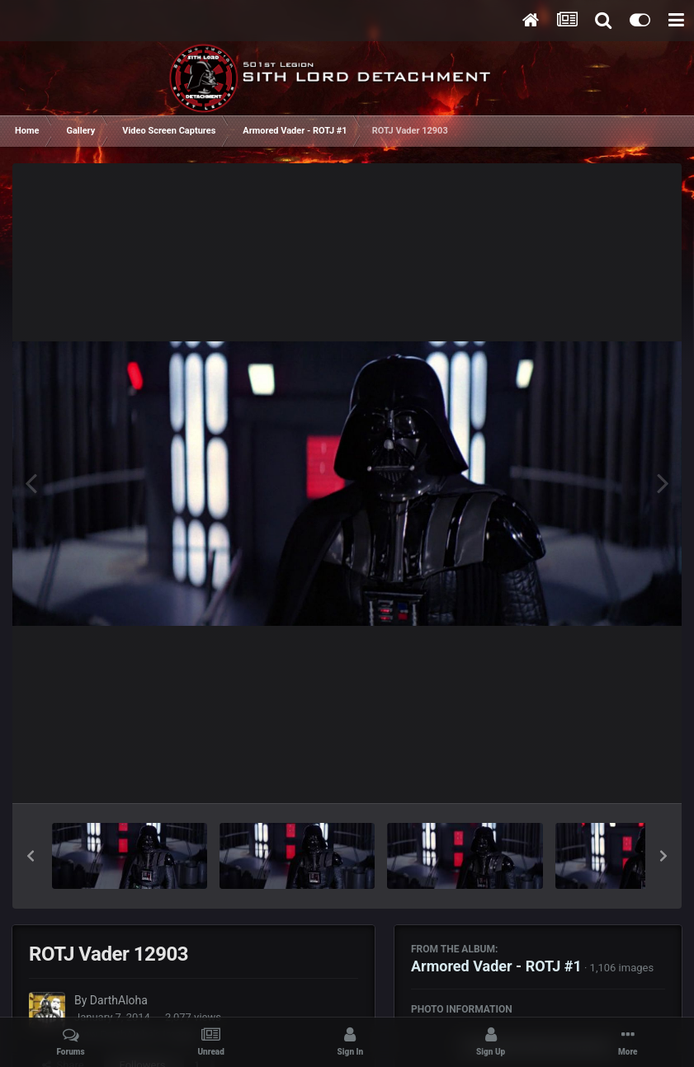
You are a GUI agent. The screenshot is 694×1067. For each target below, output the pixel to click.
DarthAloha (119, 1000)
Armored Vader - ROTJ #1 (496, 966)
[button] (30, 856)
